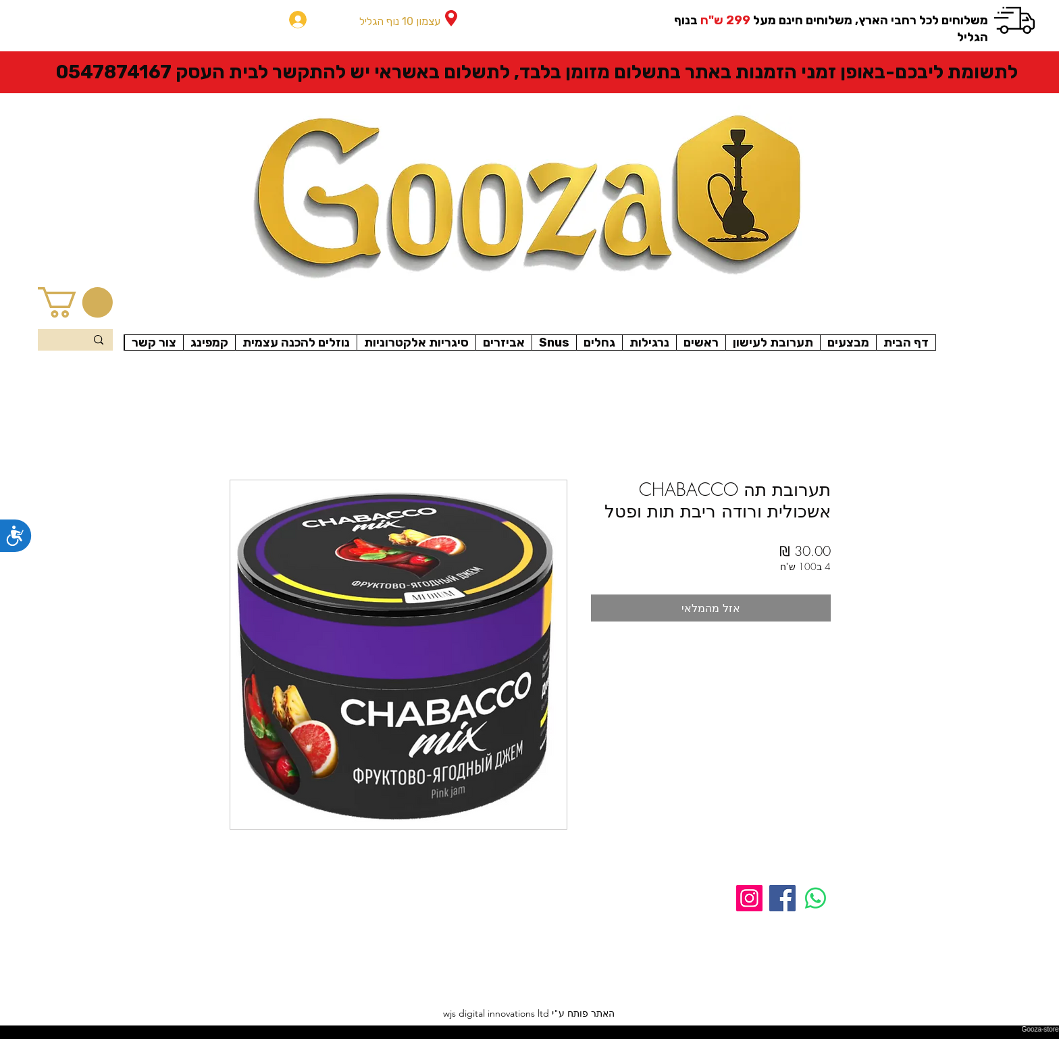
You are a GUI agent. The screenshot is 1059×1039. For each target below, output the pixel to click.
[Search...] (76, 341)
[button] (75, 302)
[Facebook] (782, 898)
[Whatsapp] (815, 898)
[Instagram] (749, 898)
